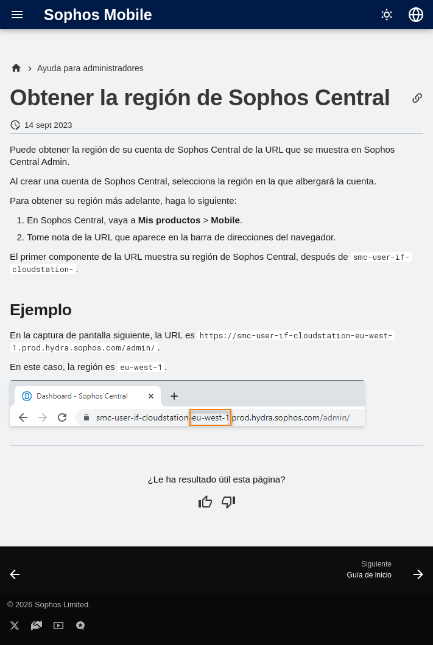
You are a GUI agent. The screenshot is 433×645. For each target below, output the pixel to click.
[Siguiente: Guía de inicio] (382, 574)
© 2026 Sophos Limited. (49, 604)
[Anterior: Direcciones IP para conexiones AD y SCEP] (16, 574)
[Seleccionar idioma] (416, 14)
